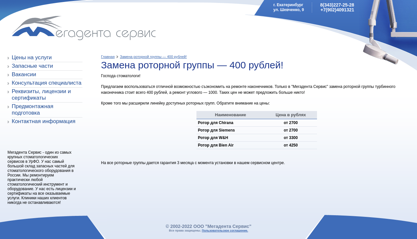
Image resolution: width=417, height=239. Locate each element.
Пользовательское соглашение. (225, 230)
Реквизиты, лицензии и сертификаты (41, 94)
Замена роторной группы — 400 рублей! (153, 57)
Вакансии (24, 74)
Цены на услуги (32, 57)
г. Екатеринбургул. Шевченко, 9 (288, 7)
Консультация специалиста (46, 83)
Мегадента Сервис (53, 29)
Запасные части (32, 66)
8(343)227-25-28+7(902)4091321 (337, 7)
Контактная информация (43, 121)
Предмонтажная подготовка (32, 109)
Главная (108, 57)
